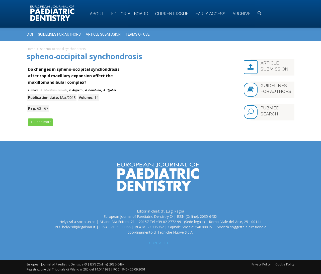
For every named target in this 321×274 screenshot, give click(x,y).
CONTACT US (160, 242)
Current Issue (171, 13)
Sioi (30, 34)
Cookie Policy (284, 264)
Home (31, 49)
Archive (241, 13)
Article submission (103, 34)
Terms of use (138, 34)
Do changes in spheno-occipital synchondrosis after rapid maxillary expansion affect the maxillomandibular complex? (73, 75)
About (97, 13)
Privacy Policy (261, 264)
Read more (40, 121)
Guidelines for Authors (59, 34)
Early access (210, 13)
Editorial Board (129, 13)
